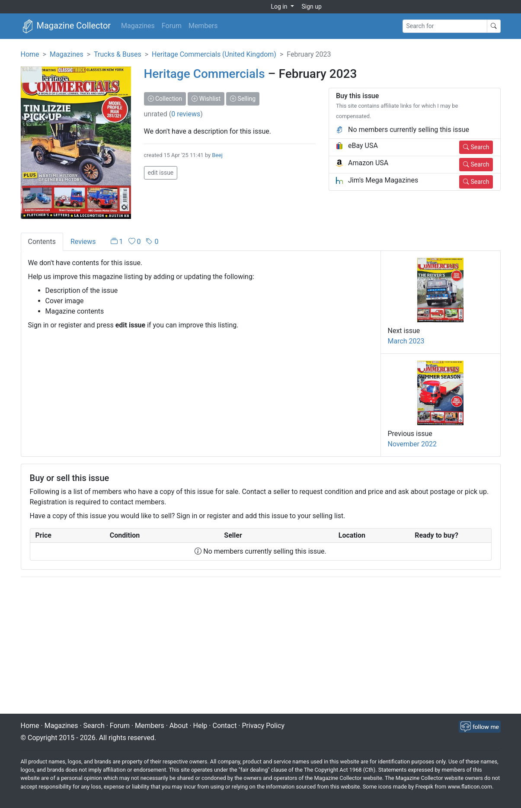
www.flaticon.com (470, 786)
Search (476, 147)
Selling (243, 98)
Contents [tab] (42, 241)
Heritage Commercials (204, 74)
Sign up (312, 6)
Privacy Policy (263, 725)
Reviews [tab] (83, 241)
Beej (217, 155)
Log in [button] (280, 6)
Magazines (138, 26)
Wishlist (206, 98)
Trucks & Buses (117, 54)
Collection (165, 98)
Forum (172, 26)
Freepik (424, 786)
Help (200, 725)
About (178, 725)
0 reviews (185, 114)
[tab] (134, 242)
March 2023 (406, 341)
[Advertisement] (261, 646)
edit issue (161, 172)
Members (203, 26)
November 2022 (412, 444)
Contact (224, 725)
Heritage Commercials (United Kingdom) (214, 54)
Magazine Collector (66, 26)
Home (30, 54)
